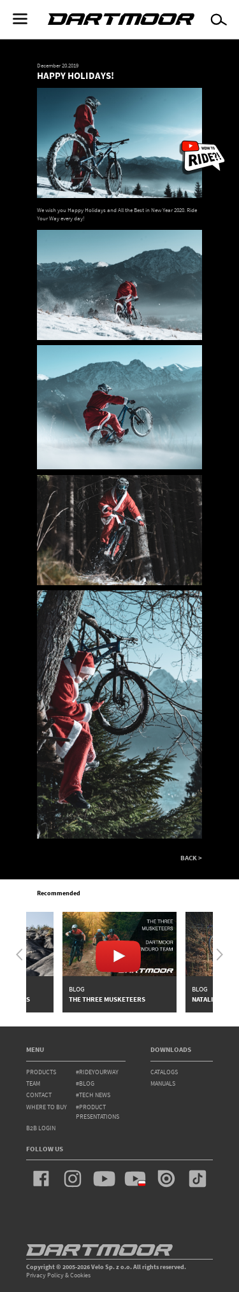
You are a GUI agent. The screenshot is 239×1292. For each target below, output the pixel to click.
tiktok (197, 1178)
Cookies (80, 1275)
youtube (104, 1178)
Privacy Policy (45, 1275)
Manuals (162, 1083)
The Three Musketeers (107, 999)
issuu (166, 1178)
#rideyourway (97, 1072)
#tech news (93, 1095)
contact (39, 1095)
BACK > (191, 858)
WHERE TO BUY (46, 1107)
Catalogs (164, 1072)
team (33, 1083)
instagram (72, 1178)
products (41, 1072)
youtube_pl (135, 1178)
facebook (41, 1178)
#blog (85, 1083)
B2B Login (40, 1128)
